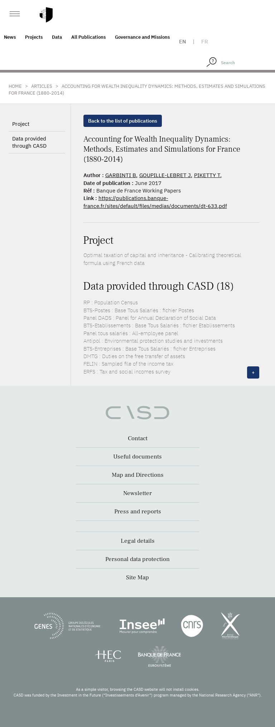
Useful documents (137, 457)
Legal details (138, 541)
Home (15, 86)
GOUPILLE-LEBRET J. (165, 175)
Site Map (137, 577)
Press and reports (137, 511)
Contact (138, 438)
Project (20, 123)
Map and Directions (138, 475)
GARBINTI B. (121, 175)
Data (57, 37)
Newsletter (137, 493)
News (10, 37)
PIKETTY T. (208, 175)
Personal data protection (137, 559)
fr (204, 41)
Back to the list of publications (122, 121)
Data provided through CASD (29, 142)
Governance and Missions (142, 37)
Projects (34, 37)
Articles (41, 86)
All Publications (88, 37)
